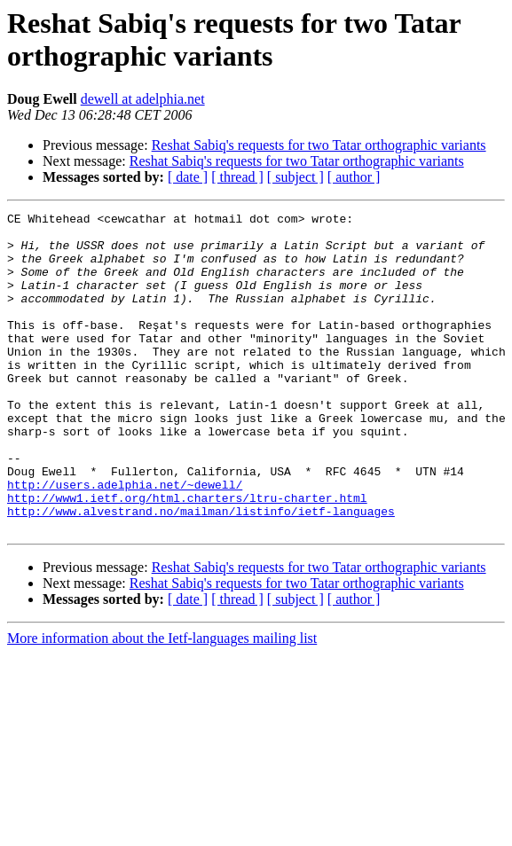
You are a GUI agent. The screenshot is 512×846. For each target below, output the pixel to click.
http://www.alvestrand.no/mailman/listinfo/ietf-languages (201, 572)
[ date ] (188, 176)
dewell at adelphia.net (143, 98)
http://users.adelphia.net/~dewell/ (124, 540)
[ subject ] (295, 176)
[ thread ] (237, 176)
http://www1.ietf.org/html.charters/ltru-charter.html (187, 556)
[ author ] (354, 176)
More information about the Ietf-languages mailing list (162, 701)
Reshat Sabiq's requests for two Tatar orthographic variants (319, 145)
